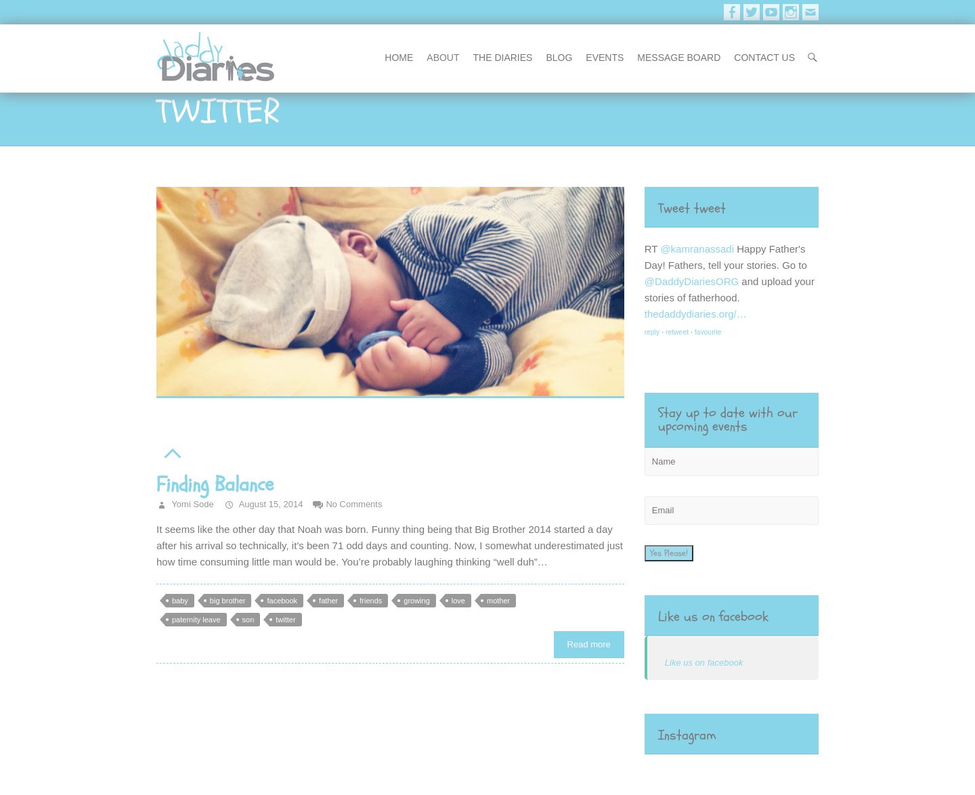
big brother (228, 601)
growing (417, 601)
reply (652, 332)
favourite (708, 332)
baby (180, 601)
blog (559, 57)
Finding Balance (215, 484)
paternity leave (196, 620)
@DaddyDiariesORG (692, 281)
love (458, 601)
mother (498, 601)
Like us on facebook (713, 616)
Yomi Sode (191, 504)
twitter (285, 620)
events (605, 57)
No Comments (354, 504)
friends (371, 601)
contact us (764, 57)
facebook (282, 601)
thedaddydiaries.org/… (696, 314)
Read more (589, 644)
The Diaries (503, 57)
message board (678, 57)
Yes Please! (669, 553)
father (328, 601)
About (443, 57)
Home (399, 57)
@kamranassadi (697, 249)
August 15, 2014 (270, 504)
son (248, 620)
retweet (677, 332)
